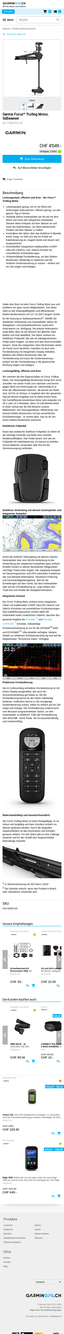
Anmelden (8, 11)
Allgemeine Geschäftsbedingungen (45, 1310)
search (58, 20)
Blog (5, 1266)
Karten (38, 1229)
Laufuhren (8, 1225)
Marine (6, 28)
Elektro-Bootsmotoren (24, 28)
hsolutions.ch (55, 1316)
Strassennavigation (12, 1242)
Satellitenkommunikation (14, 1238)
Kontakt (6, 1262)
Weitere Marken (42, 1234)
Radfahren (8, 1229)
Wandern (7, 1234)
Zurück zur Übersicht (14, 34)
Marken (6, 1258)
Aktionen (39, 1238)
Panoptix (32, 619)
